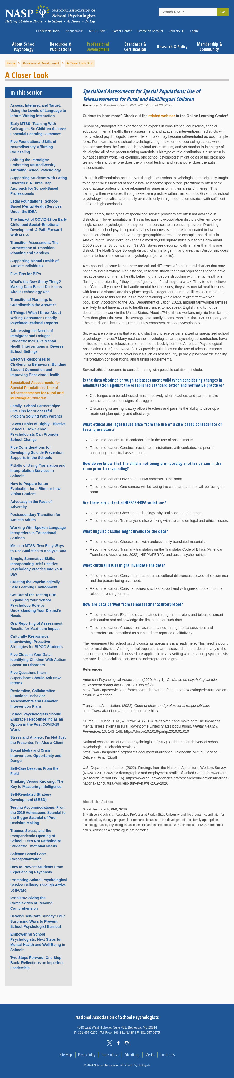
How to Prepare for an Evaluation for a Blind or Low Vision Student (35, 488)
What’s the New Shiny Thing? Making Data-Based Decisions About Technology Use (36, 286)
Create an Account (150, 31)
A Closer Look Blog (80, 63)
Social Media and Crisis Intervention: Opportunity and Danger (36, 755)
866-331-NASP (124, 1032)
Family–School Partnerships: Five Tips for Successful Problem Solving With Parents (36, 411)
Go (222, 12)
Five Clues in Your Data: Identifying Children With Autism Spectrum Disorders (38, 659)
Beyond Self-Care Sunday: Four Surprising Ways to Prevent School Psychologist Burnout (37, 921)
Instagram (127, 1043)
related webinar (161, 116)
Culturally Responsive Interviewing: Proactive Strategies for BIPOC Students (36, 641)
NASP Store (97, 31)
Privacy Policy (86, 1055)
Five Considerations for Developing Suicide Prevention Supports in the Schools (36, 452)
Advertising (132, 1055)
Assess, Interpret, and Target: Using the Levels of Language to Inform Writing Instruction (38, 110)
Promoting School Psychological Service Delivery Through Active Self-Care (38, 885)
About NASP (74, 31)
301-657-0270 (87, 1032)
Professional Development (41, 63)
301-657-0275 (150, 1032)
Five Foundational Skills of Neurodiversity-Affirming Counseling (33, 147)
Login (194, 31)
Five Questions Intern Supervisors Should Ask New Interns (35, 678)
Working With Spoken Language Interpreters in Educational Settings (38, 533)
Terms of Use (109, 1055)
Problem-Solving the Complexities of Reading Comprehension (31, 903)
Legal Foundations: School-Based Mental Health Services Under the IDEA (36, 206)
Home (11, 63)
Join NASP (176, 31)
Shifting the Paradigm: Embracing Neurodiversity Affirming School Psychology (35, 165)
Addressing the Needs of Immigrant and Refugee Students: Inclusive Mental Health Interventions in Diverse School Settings (36, 341)
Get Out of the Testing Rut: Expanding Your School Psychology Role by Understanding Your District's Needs (35, 605)
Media (149, 1055)
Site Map (65, 1055)
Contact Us (167, 1055)
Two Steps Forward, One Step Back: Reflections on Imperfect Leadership (36, 962)
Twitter (109, 1043)
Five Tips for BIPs (25, 274)
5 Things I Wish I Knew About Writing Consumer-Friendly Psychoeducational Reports (35, 318)
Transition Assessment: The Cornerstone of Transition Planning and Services (34, 248)
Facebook (118, 1043)
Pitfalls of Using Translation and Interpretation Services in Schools (37, 470)
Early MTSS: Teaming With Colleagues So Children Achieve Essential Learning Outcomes (38, 128)
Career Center (122, 31)
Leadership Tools (48, 31)
